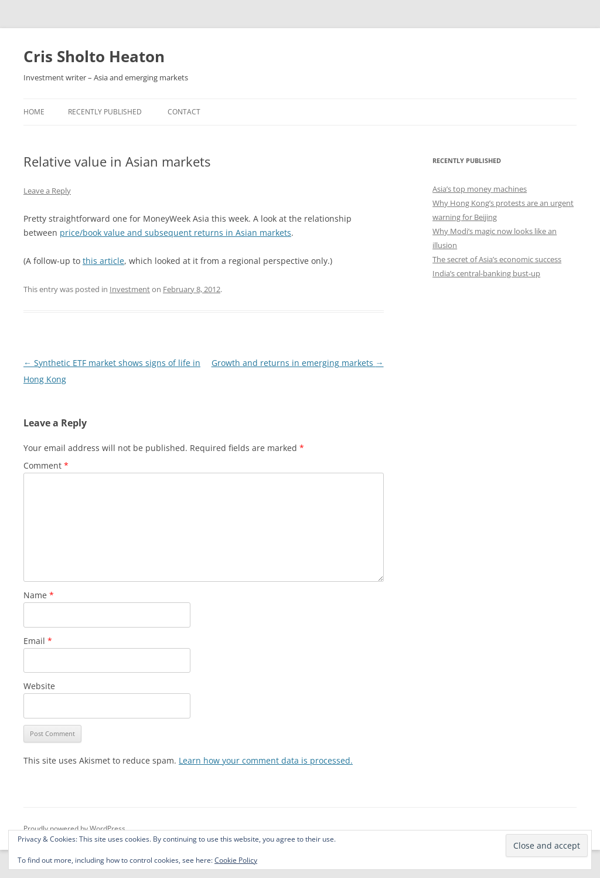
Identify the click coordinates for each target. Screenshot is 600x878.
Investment (130, 289)
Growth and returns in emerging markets (298, 362)
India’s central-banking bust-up (486, 273)
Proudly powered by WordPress (74, 828)
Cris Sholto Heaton (94, 56)
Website (39, 685)
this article (103, 260)
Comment (46, 465)
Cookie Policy (235, 860)
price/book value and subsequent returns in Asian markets (175, 232)
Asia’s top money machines (479, 189)
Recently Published (105, 112)
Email (37, 640)
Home (34, 112)
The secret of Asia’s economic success (496, 259)
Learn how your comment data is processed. (266, 760)
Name (38, 595)
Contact (184, 112)
